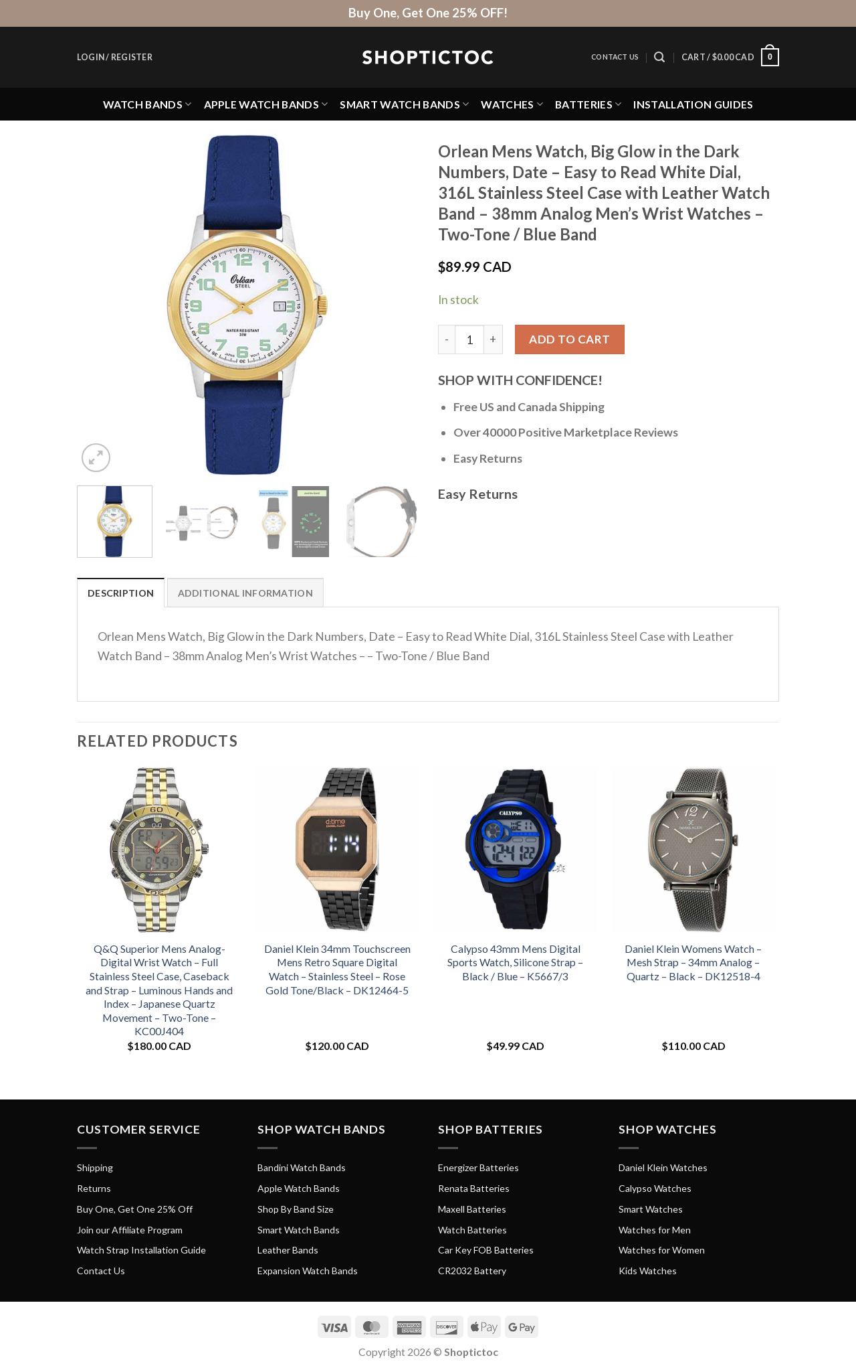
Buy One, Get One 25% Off (135, 1209)
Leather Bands (287, 1249)
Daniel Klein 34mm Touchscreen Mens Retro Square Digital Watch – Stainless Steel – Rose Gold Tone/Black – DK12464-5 (337, 969)
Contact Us (615, 57)
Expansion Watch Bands (307, 1270)
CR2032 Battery (472, 1270)
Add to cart (570, 339)
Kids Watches (648, 1270)
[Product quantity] (469, 339)
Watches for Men (655, 1229)
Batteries (588, 104)
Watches (512, 104)
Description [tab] (121, 593)
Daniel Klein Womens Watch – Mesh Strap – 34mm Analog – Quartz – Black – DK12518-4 (693, 962)
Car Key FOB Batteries (486, 1249)
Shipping (95, 1167)
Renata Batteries (474, 1188)
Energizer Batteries (478, 1167)
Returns (94, 1188)
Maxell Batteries (472, 1209)
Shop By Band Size (295, 1209)
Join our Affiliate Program (130, 1229)
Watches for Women (662, 1249)
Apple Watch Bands (266, 104)
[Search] (659, 57)
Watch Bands (147, 104)
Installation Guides (693, 104)
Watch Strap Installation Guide (141, 1249)
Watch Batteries (472, 1229)
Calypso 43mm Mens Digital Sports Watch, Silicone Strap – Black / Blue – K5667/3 (515, 962)
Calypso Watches (655, 1188)
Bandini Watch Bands (301, 1167)
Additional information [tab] (245, 593)
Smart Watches (651, 1209)
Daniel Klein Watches (663, 1167)
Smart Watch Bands (404, 104)
